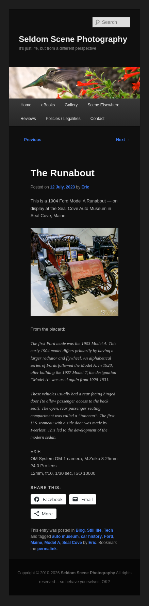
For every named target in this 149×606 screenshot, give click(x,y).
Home (25, 105)
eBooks (48, 105)
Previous (30, 139)
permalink (47, 548)
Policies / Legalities (63, 118)
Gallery (71, 105)
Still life (94, 530)
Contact (97, 118)
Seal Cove (72, 542)
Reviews (28, 118)
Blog (80, 530)
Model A (52, 542)
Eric (85, 187)
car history (91, 536)
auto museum (65, 536)
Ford (108, 536)
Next (123, 139)
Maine (36, 542)
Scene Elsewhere (103, 105)
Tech (108, 530)
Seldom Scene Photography (73, 39)
